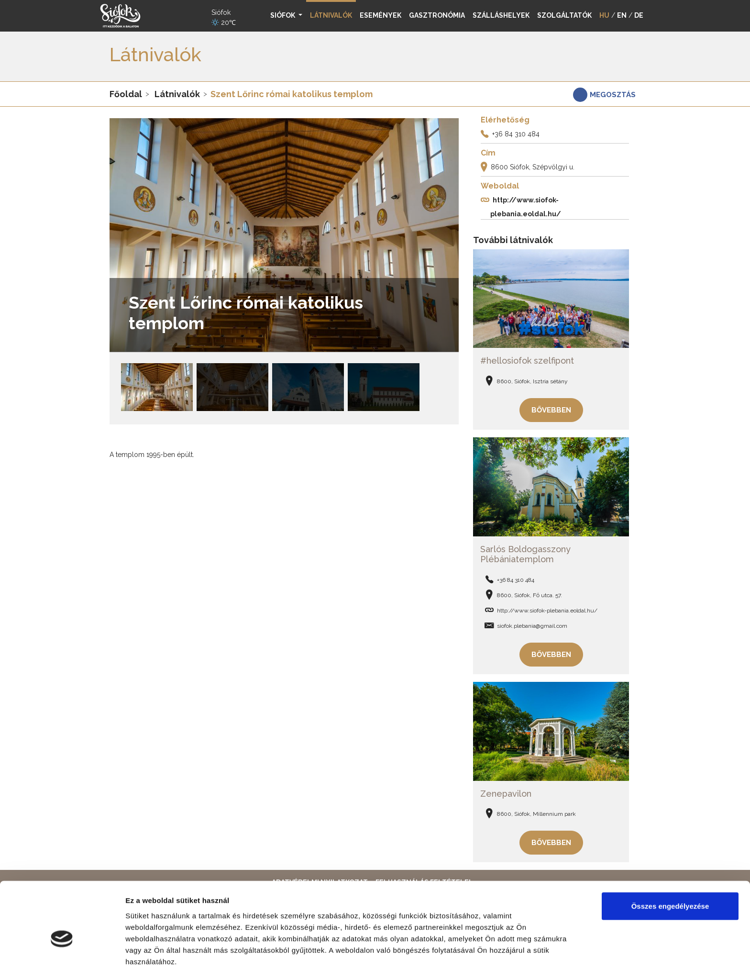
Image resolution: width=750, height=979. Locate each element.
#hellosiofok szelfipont (527, 360)
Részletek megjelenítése (167, 960)
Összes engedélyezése (670, 859)
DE (638, 15)
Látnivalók (177, 94)
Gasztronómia (437, 15)
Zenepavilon (505, 791)
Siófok (283, 15)
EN (622, 15)
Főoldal (126, 94)
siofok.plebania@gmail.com (532, 624)
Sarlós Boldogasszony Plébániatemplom (525, 552)
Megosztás (613, 94)
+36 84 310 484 (516, 134)
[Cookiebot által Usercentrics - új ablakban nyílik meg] (62, 960)
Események (380, 15)
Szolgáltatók (564, 15)
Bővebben (551, 409)
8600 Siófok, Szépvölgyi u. (532, 167)
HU (604, 15)
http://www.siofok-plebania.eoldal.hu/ (547, 608)
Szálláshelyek (501, 15)
